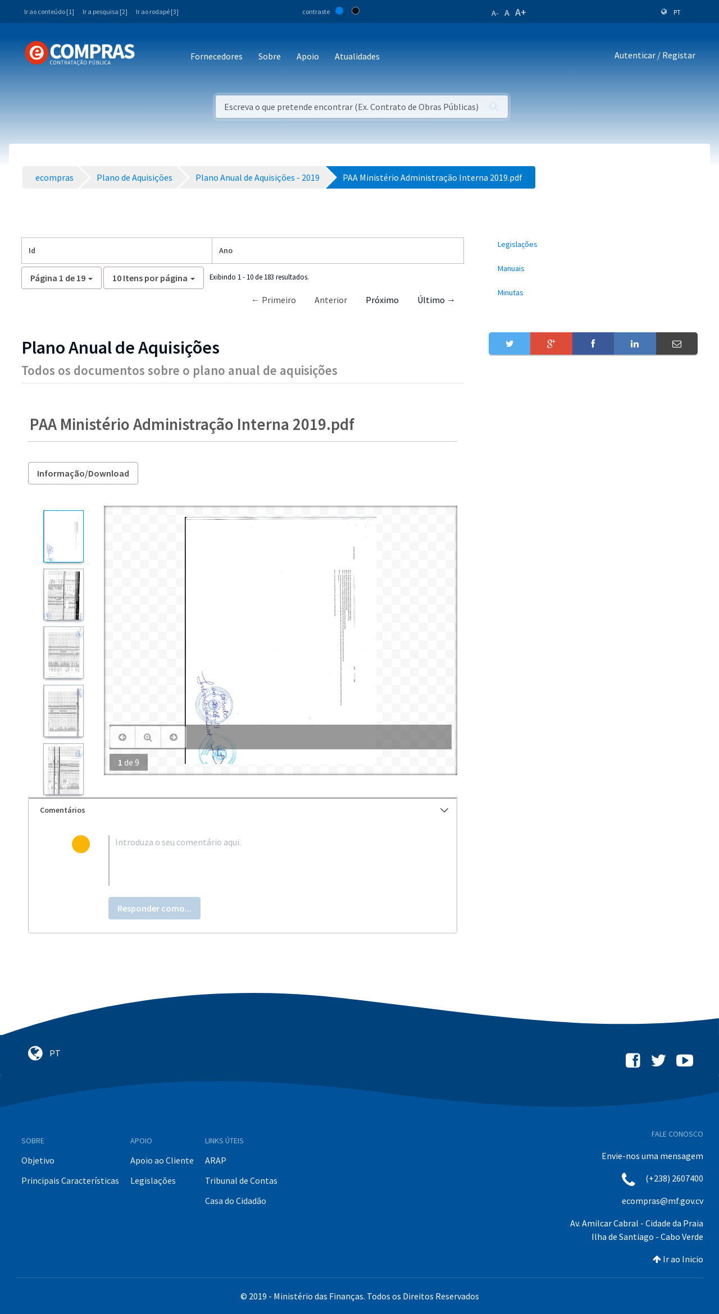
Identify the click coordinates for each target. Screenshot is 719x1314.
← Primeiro (273, 299)
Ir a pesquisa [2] (105, 11)
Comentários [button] (244, 810)
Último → (436, 299)
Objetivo (37, 1160)
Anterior (331, 299)
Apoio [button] (308, 56)
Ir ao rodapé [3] (157, 11)
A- (495, 13)
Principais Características (70, 1180)
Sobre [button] (269, 56)
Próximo (382, 299)
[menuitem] (593, 244)
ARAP (215, 1160)
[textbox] (260, 860)
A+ (520, 12)
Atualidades (357, 56)
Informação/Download (83, 473)
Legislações (153, 1180)
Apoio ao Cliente (162, 1160)
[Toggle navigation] (151, 57)
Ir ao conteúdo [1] (49, 11)
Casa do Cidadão (235, 1200)
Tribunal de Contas (241, 1180)
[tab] (243, 810)
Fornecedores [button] (216, 56)
